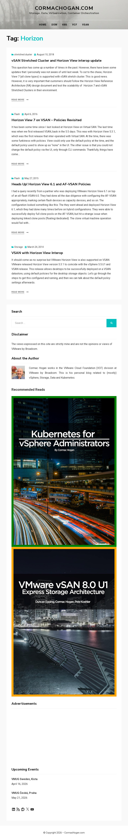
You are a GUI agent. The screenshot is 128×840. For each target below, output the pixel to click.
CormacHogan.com (64, 8)
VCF (74, 24)
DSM (54, 24)
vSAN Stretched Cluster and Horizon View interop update (57, 60)
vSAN (85, 24)
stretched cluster (23, 54)
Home (42, 24)
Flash (17, 114)
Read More (18, 99)
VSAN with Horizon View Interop (37, 253)
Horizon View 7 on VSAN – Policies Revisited (47, 120)
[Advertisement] (64, 734)
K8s (64, 24)
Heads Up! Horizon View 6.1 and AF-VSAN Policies (51, 184)
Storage (18, 247)
